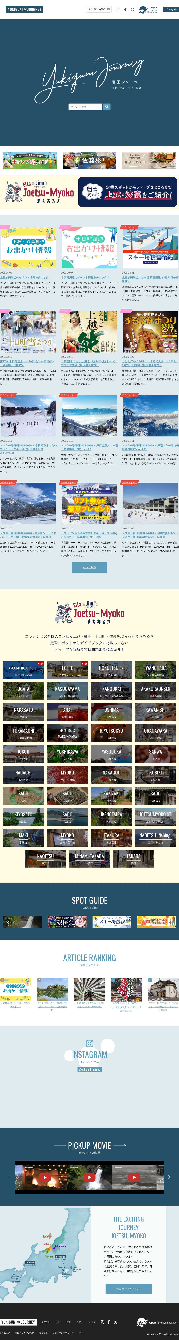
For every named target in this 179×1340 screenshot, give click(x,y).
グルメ (58, 1322)
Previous (10, 1177)
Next (169, 1177)
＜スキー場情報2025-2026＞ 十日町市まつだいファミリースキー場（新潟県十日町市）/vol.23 (28, 449)
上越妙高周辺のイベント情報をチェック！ (25, 277)
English (173, 9)
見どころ (46, 1322)
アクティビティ (129, 227)
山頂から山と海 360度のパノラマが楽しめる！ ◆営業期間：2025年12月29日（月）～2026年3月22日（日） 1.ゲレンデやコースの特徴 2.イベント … (28, 547)
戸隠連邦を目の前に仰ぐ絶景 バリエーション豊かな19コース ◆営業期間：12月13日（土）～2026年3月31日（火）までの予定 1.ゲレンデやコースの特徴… (150, 459)
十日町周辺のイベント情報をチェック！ (85, 277)
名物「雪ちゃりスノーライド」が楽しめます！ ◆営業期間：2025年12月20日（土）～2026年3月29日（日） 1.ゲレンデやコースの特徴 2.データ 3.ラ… (89, 459)
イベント (65, 227)
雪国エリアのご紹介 (128, 1289)
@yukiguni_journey (89, 1069)
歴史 (69, 1322)
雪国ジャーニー (24, 9)
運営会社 (43, 1332)
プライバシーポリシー (63, 1332)
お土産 (92, 1322)
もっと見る (89, 567)
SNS (81, 1332)
